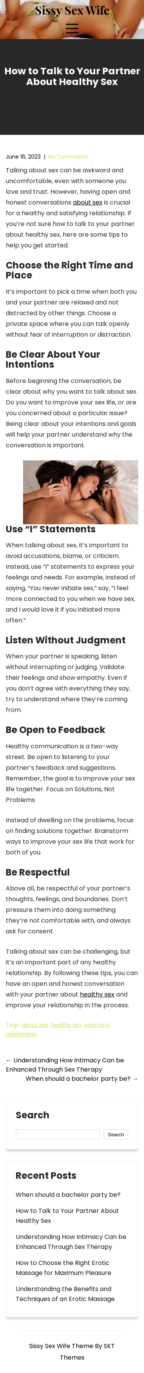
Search (33, 1116)
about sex (88, 202)
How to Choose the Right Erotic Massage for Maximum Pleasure (63, 1267)
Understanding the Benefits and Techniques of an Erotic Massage (65, 1294)
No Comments (68, 156)
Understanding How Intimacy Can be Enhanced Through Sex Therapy (65, 1065)
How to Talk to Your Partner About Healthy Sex (67, 1215)
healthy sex (97, 994)
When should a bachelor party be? (82, 1078)
